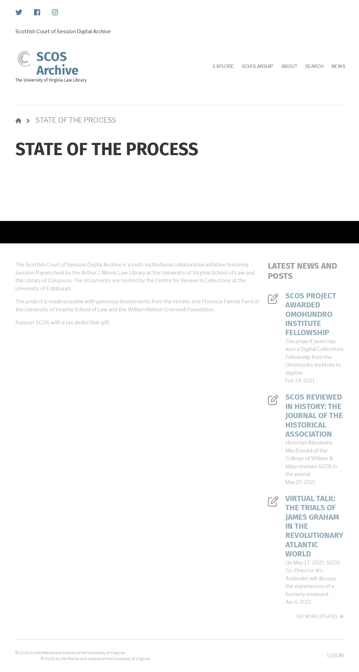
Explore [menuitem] (223, 66)
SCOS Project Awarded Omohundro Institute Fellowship (310, 314)
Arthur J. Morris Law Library (113, 273)
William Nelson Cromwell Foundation (171, 309)
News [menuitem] (338, 66)
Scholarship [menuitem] (257, 66)
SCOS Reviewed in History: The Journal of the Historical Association (314, 416)
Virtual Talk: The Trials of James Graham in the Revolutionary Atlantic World (314, 526)
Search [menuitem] (314, 66)
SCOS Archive (57, 63)
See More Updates (317, 616)
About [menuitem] (289, 66)
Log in (335, 655)
